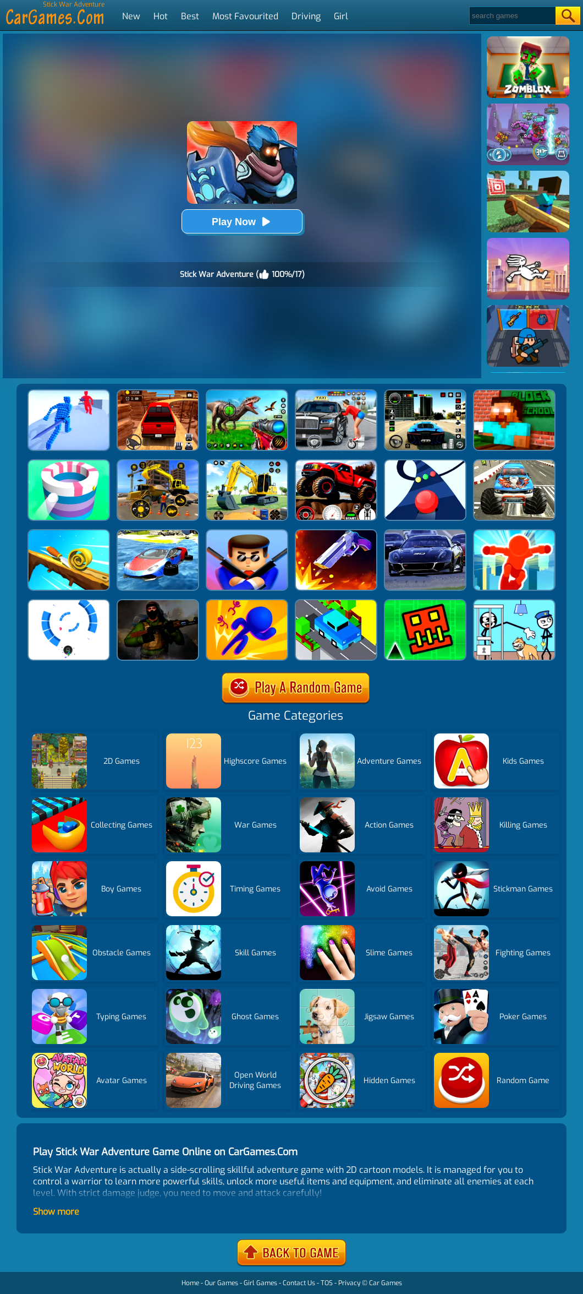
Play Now (242, 222)
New (131, 16)
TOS (327, 1283)
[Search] (511, 16)
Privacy (349, 1283)
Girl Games (260, 1283)
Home (190, 1283)
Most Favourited (245, 16)
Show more (56, 1211)
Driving (306, 16)
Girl (341, 16)
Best (190, 16)
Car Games (385, 1283)
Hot (160, 16)
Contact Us (299, 1283)
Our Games (221, 1283)
